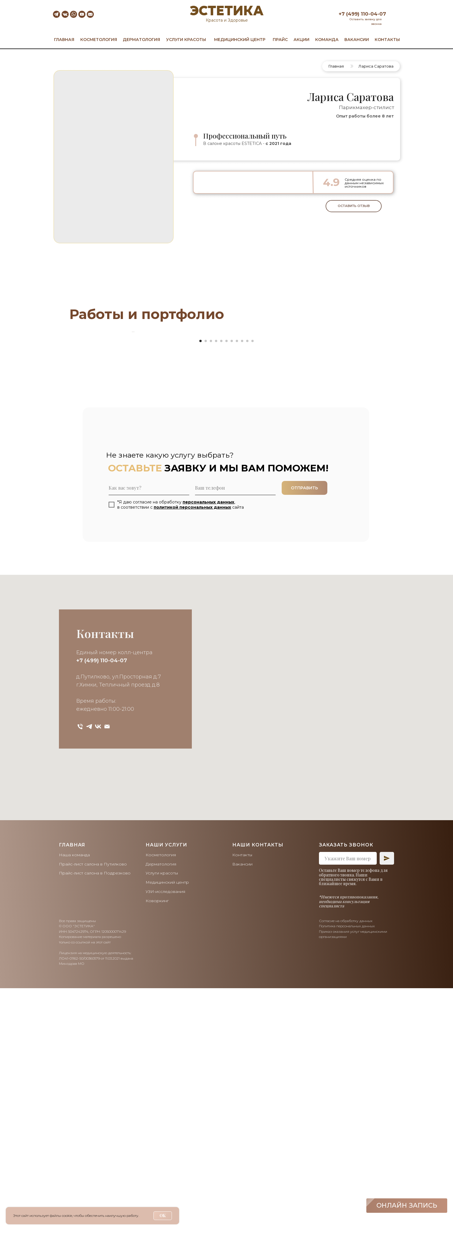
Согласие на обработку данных (345, 1165)
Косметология (161, 1100)
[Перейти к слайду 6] (226, 586)
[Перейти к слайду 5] (221, 586)
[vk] (98, 971)
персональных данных (208, 746)
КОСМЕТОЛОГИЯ (98, 39)
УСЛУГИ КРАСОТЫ (186, 39)
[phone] (235, 732)
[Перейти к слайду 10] (247, 586)
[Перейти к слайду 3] (211, 586)
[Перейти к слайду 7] (232, 586)
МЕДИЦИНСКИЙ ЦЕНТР (240, 39)
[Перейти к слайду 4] (216, 586)
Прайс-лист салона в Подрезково (95, 1118)
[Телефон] (80, 971)
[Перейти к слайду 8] (237, 586)
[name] (149, 732)
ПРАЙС (280, 39)
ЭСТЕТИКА (226, 10)
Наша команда (74, 1100)
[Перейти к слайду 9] (242, 586)
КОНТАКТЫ (387, 39)
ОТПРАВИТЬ (304, 732)
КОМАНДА (327, 39)
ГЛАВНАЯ (64, 39)
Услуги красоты (162, 1118)
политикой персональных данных (192, 752)
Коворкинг (157, 1145)
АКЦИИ (301, 39)
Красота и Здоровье (227, 20)
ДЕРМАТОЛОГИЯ (141, 39)
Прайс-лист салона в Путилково (93, 1108)
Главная (336, 66)
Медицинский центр (167, 1127)
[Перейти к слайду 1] (200, 586)
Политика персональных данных (347, 1171)
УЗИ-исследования (165, 1136)
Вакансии (242, 1108)
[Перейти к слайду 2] (206, 586)
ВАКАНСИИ (356, 39)
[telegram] (89, 971)
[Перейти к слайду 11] (252, 586)
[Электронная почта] (107, 971)
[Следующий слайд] (322, 454)
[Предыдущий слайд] (131, 454)
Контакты (242, 1100)
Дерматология (161, 1108)
